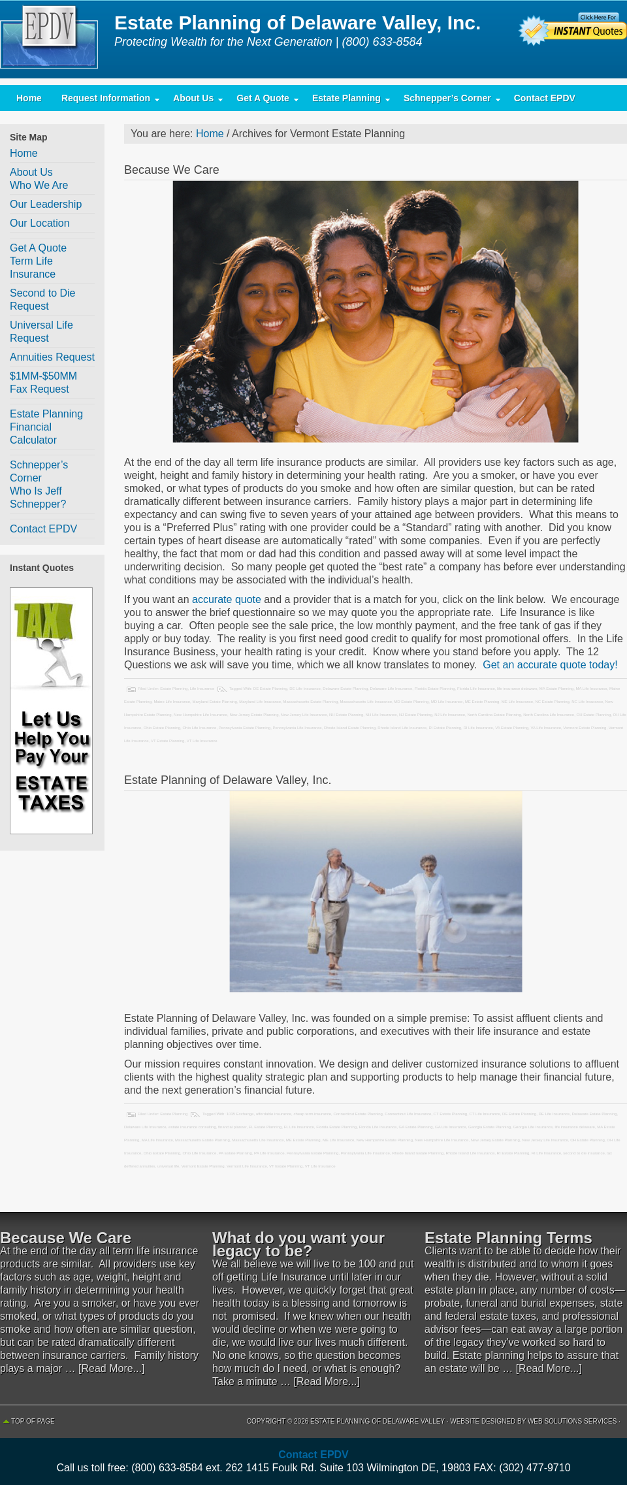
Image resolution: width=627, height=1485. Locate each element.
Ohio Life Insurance (199, 728)
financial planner (232, 1127)
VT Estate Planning (167, 741)
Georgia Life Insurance (533, 1127)
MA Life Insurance (591, 689)
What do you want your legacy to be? (298, 1244)
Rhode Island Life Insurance (402, 728)
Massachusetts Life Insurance (366, 702)
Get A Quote (263, 101)
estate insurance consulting (192, 1127)
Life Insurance (202, 689)
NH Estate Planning (346, 715)
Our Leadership (46, 204)
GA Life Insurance (450, 1127)
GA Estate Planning (416, 1127)
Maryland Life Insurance (260, 702)
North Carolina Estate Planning (494, 715)
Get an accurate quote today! (549, 664)
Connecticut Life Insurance (408, 1114)
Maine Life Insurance (171, 702)
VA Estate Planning (511, 728)
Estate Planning (346, 101)
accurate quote (226, 599)
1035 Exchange (240, 1114)
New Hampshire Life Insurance (200, 715)
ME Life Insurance (517, 702)
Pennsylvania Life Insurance (297, 728)
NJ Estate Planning (415, 715)
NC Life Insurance (587, 702)
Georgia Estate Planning (489, 1127)
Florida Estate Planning (435, 689)
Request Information (106, 101)
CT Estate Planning (451, 1114)
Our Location (40, 223)
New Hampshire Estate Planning (385, 1140)
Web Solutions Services (572, 1421)
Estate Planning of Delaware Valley (52, 39)
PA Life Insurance (269, 1153)
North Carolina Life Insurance (548, 715)
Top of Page (33, 1421)
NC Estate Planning (552, 702)
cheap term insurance (312, 1114)
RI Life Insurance (477, 728)
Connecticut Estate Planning (357, 1114)
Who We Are (39, 185)
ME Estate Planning (482, 702)
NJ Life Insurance (449, 715)
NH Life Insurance (381, 715)
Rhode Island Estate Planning (350, 728)
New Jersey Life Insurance (304, 715)
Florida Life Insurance (476, 689)
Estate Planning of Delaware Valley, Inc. (228, 780)
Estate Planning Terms (508, 1238)
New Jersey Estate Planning (253, 715)
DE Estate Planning (270, 689)
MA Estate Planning (556, 689)
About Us (193, 101)
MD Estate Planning (411, 702)
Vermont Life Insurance (247, 1166)
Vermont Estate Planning (584, 728)
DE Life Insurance (305, 689)
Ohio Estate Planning (162, 728)
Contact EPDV (544, 98)
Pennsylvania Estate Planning (244, 728)
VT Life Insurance (202, 741)
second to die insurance (583, 1153)
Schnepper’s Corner (447, 101)
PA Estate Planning (235, 1153)
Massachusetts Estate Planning (310, 702)
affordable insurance (273, 1114)
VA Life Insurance (545, 728)
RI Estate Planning (444, 728)
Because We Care (171, 169)
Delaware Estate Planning (345, 689)
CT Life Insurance (485, 1114)
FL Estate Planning (265, 1127)
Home (29, 98)
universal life (168, 1166)
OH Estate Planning (594, 715)
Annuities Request (52, 357)
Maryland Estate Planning (214, 702)
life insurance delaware (517, 689)
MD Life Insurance (447, 702)
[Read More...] (111, 1368)
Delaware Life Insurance (391, 689)
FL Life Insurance (299, 1127)
